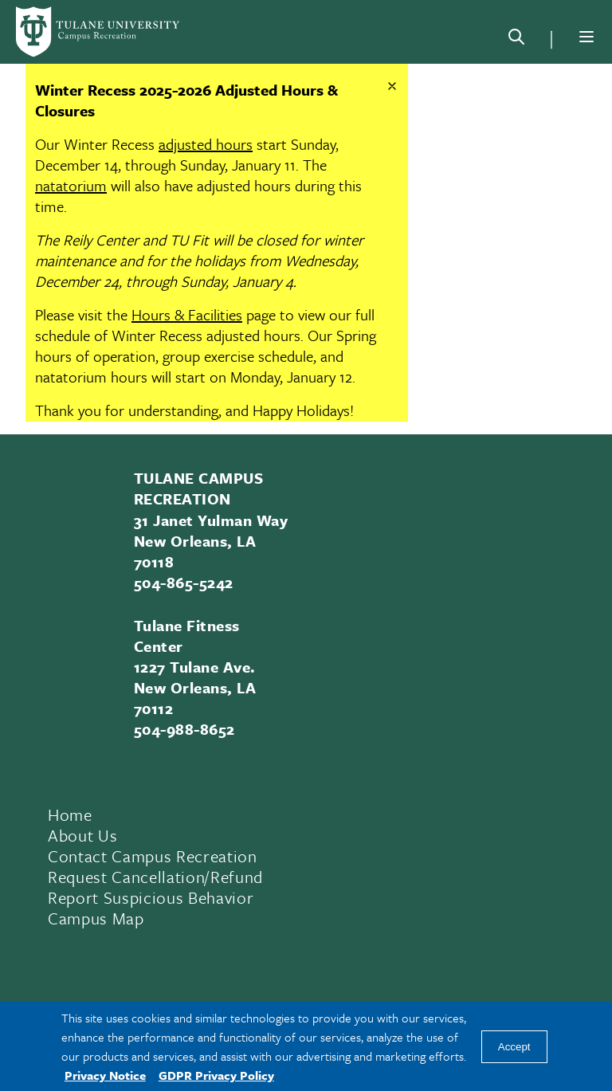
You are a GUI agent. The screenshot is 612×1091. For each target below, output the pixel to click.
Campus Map (96, 918)
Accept (514, 1047)
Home (70, 814)
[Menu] (586, 36)
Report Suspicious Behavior (150, 897)
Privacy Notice (105, 1075)
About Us (82, 835)
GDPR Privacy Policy (216, 1075)
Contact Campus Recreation (152, 856)
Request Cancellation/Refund (155, 877)
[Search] (516, 40)
